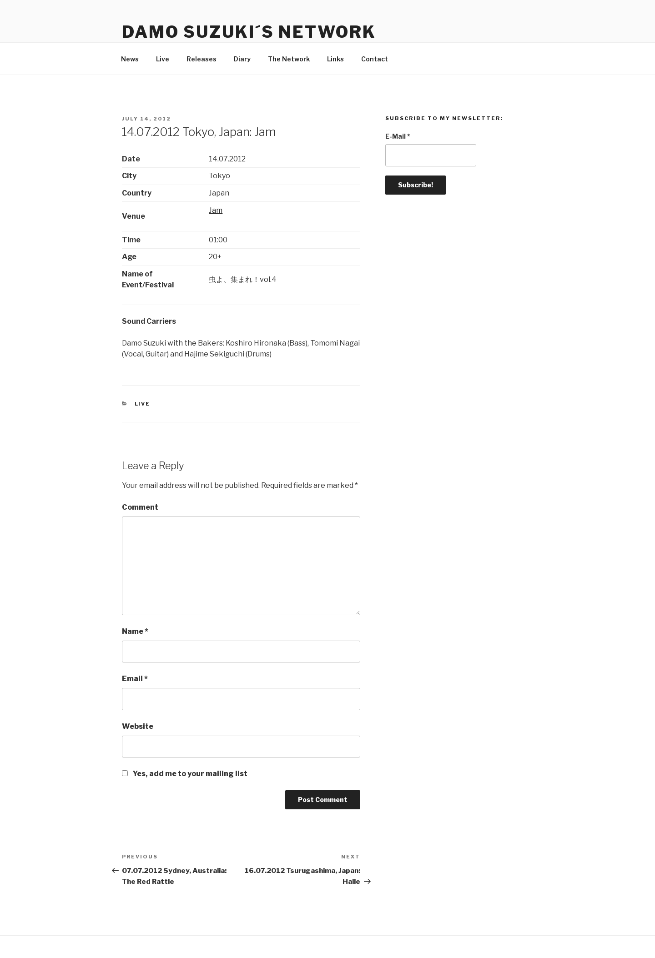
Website (137, 726)
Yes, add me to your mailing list (184, 773)
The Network (289, 59)
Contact (374, 59)
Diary (242, 59)
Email (135, 678)
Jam (215, 210)
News (130, 59)
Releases (201, 59)
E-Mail (397, 136)
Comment (140, 507)
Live (162, 59)
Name (135, 631)
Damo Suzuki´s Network (249, 32)
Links (335, 59)
